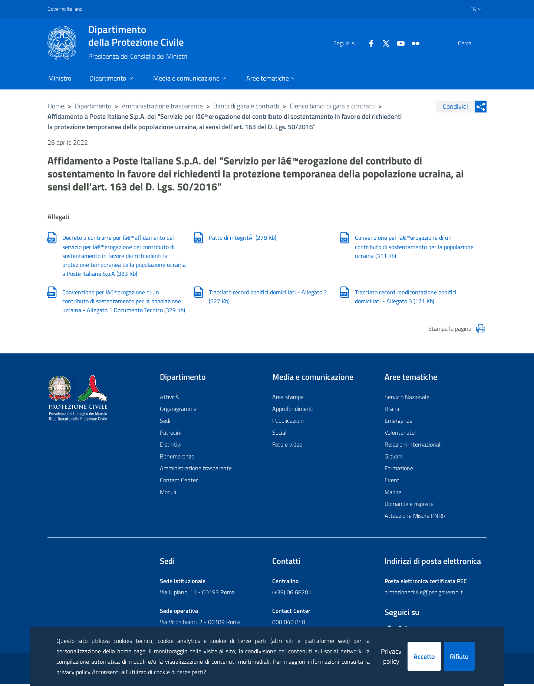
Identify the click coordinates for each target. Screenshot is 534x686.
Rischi (392, 410)
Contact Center (179, 481)
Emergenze (398, 422)
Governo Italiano (64, 9)
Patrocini (170, 434)
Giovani (394, 458)
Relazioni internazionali (413, 446)
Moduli (168, 493)
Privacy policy (391, 656)
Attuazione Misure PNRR (415, 517)
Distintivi (170, 446)
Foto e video (287, 446)
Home (55, 106)
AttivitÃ (170, 398)
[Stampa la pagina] (481, 330)
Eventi (392, 481)
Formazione (399, 470)
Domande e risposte (409, 505)
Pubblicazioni (288, 422)
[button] (478, 43)
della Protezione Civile (137, 35)
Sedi (165, 422)
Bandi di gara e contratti (246, 106)
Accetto (424, 656)
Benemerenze (177, 458)
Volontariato (400, 434)
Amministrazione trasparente (162, 106)
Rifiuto (459, 656)
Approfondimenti (292, 410)
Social (279, 434)
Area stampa (288, 398)
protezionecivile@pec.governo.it (424, 593)
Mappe (393, 493)
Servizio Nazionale (407, 398)
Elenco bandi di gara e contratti (332, 106)
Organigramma (178, 410)
